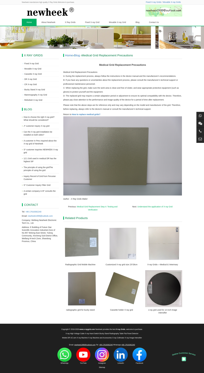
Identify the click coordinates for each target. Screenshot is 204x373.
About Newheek (48, 22)
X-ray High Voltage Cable (75, 334)
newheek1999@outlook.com (40, 216)
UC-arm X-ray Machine (79, 338)
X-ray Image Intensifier (133, 338)
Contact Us (154, 22)
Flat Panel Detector (131, 334)
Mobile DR (66, 338)
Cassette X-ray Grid (33, 74)
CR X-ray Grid (30, 84)
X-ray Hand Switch (92, 334)
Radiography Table (116, 334)
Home (29, 22)
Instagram (102, 356)
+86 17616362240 (33, 212)
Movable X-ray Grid (117, 22)
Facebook (140, 356)
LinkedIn (121, 356)
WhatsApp (64, 356)
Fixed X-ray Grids (153, 2)
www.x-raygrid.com (87, 329)
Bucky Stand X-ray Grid (34, 89)
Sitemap (102, 367)
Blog (137, 22)
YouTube (83, 356)
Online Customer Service (184, 354)
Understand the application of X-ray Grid (155, 207)
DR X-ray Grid (30, 79)
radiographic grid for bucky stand (80, 310)
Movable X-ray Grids (172, 2)
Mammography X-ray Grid (35, 95)
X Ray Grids (70, 22)
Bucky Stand (104, 334)
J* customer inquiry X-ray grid (37, 126)
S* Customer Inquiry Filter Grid (37, 185)
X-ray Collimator (118, 338)
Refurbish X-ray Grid (33, 100)
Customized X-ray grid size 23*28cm (121, 264)
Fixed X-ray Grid (92, 22)
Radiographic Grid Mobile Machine (80, 264)
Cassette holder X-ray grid (121, 310)
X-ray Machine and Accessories (100, 338)
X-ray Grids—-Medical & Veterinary (162, 264)
